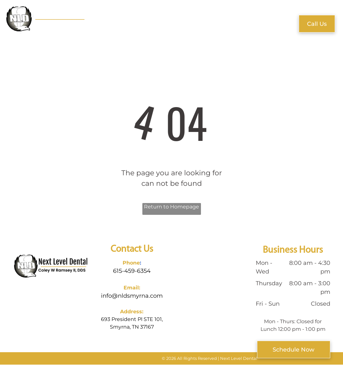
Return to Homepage (171, 207)
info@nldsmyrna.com (132, 295)
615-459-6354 (132, 270)
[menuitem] (109, 21)
